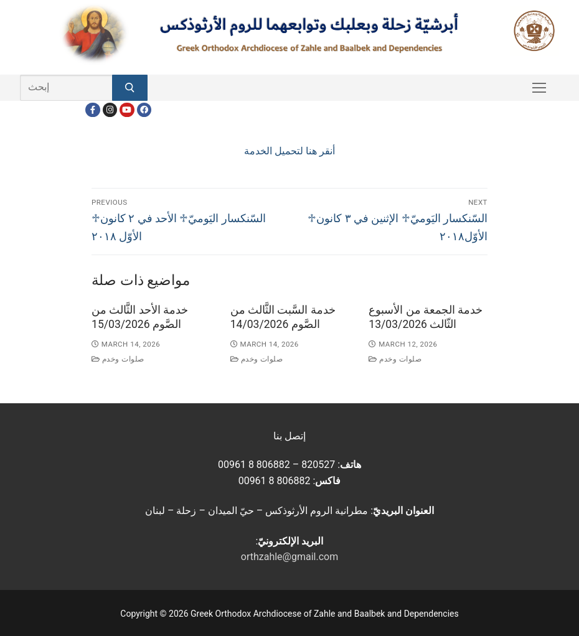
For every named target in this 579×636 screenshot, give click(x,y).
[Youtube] (127, 110)
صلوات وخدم (118, 359)
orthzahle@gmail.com (289, 557)
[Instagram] (110, 110)
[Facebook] (92, 110)
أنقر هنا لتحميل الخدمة (289, 151)
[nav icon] (539, 88)
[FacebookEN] (144, 110)
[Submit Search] (130, 88)
